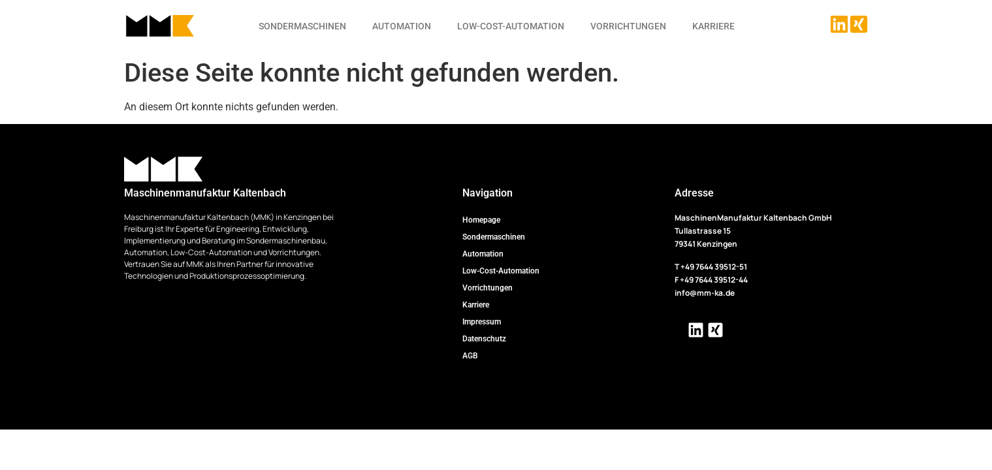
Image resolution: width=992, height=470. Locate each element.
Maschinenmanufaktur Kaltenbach (205, 193)
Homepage (481, 220)
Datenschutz (484, 338)
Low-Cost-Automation (510, 26)
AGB (470, 355)
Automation (401, 26)
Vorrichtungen (628, 26)
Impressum (481, 321)
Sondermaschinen (302, 26)
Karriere (713, 26)
